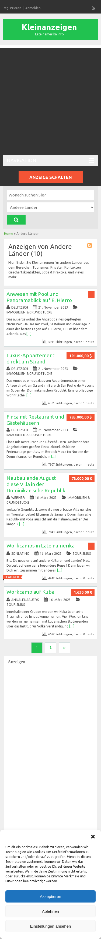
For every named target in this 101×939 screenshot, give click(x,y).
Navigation (50, 161)
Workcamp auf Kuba (30, 592)
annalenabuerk (25, 600)
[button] (93, 836)
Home (8, 233)
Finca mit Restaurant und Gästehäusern (35, 420)
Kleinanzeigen (49, 27)
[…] (29, 334)
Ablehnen (50, 911)
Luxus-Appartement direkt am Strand (30, 358)
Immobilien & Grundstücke (29, 312)
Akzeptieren (50, 896)
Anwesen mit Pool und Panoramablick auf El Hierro (39, 297)
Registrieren (12, 8)
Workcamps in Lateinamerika (40, 546)
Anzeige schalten (50, 177)
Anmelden (33, 8)
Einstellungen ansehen (50, 926)
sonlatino (20, 553)
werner (18, 497)
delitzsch (19, 307)
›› (64, 647)
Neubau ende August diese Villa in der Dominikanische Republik (35, 484)
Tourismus (81, 553)
